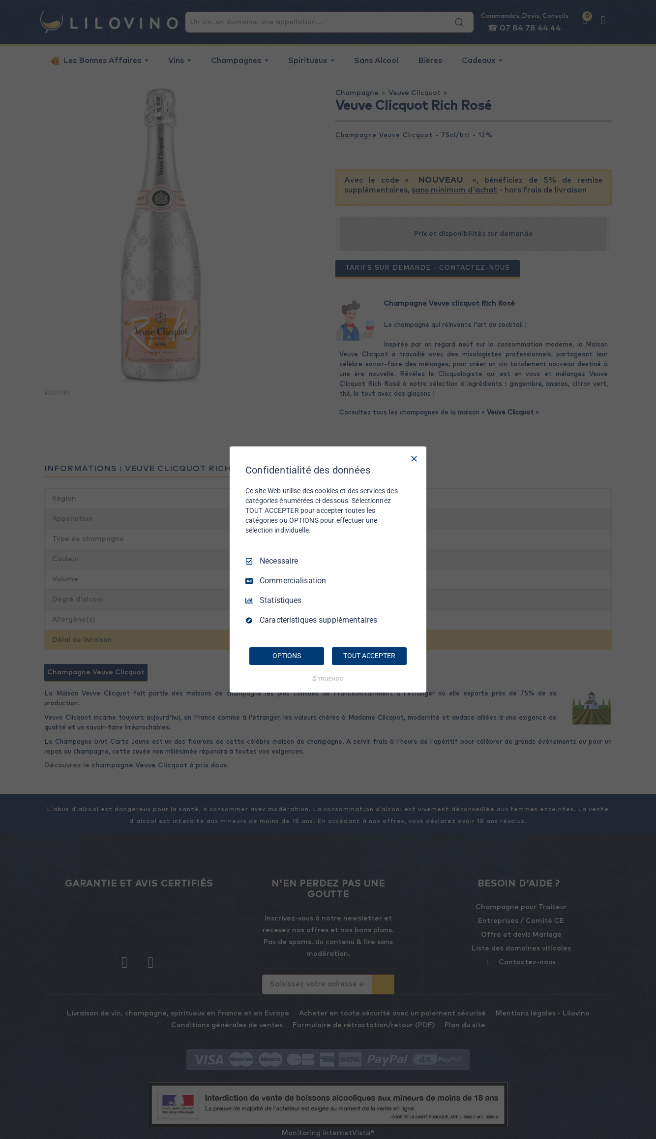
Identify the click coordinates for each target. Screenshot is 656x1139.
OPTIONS (286, 656)
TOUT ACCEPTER (369, 656)
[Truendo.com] (328, 679)
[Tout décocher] (414, 458)
